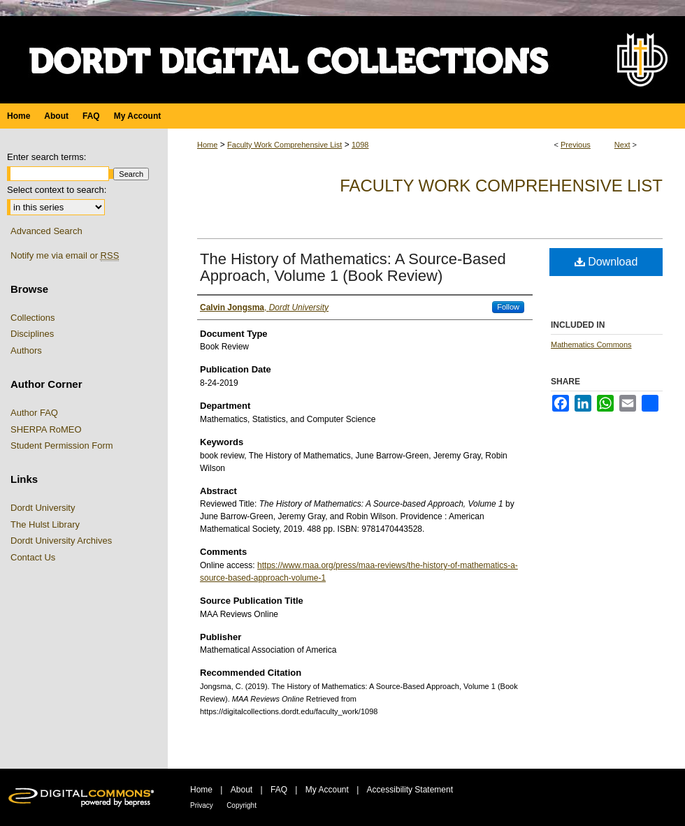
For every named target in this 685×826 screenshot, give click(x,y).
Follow (508, 307)
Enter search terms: (46, 157)
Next (622, 144)
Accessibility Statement (410, 790)
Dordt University (42, 507)
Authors (26, 350)
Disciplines (32, 333)
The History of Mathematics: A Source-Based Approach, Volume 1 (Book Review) (353, 267)
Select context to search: (56, 189)
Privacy (201, 805)
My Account (327, 790)
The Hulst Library (45, 524)
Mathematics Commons (591, 344)
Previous (576, 144)
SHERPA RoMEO (46, 429)
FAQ (279, 790)
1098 (360, 144)
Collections (32, 317)
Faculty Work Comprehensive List (284, 144)
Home (207, 144)
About (241, 790)
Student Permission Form (61, 445)
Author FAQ (34, 412)
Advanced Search (46, 231)
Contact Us (32, 557)
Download (606, 262)
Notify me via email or (64, 255)
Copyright (241, 805)
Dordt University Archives (61, 540)
